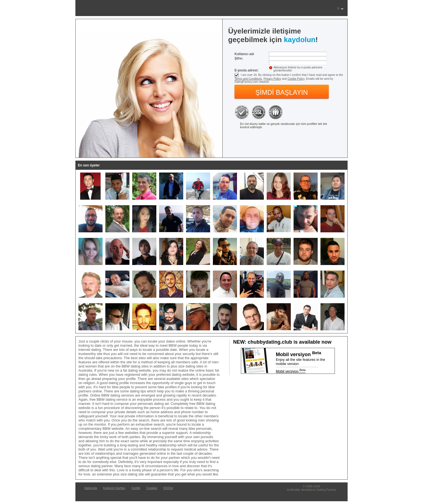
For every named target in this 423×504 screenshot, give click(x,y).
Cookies (151, 488)
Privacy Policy (272, 78)
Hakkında (90, 488)
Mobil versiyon (290, 371)
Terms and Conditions (248, 78)
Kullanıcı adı (244, 54)
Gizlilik (135, 488)
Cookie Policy (295, 78)
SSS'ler (168, 488)
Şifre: (239, 58)
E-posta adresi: (247, 70)
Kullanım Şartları (114, 488)
